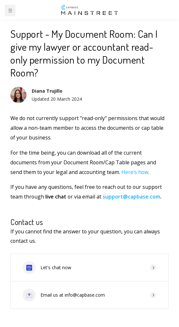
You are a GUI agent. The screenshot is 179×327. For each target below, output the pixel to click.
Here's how (134, 172)
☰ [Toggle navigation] (10, 10)
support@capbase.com (131, 196)
